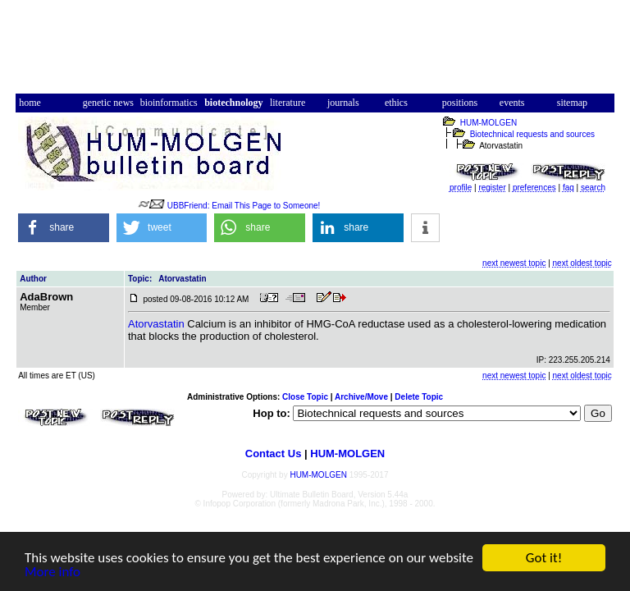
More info (52, 572)
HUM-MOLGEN (488, 122)
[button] (63, 227)
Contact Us (273, 453)
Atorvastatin (156, 324)
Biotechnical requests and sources (532, 134)
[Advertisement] (315, 52)
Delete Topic (419, 396)
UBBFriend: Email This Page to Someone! (244, 205)
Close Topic (305, 396)
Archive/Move (361, 396)
